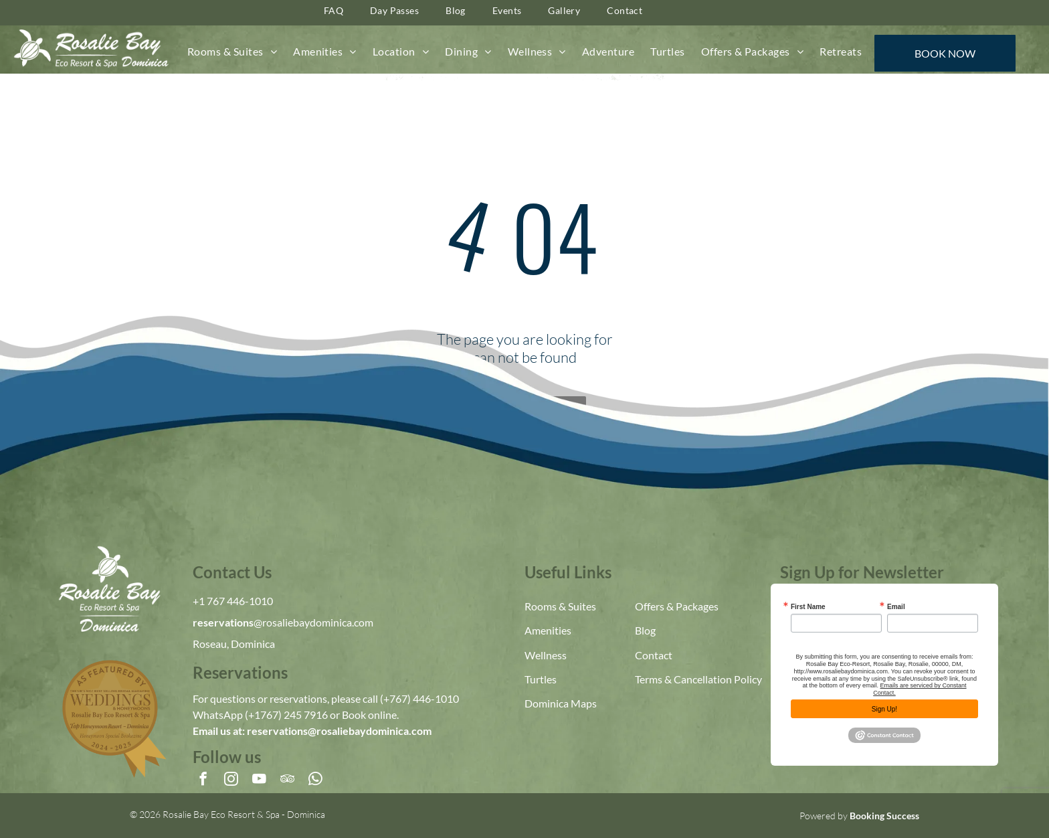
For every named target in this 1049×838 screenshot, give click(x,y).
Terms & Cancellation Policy (698, 679)
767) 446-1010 (424, 698)
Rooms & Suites (560, 606)
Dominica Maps (560, 703)
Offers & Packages (677, 606)
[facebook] (203, 780)
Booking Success (884, 815)
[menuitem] (232, 51)
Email (896, 607)
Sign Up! (884, 709)
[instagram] (231, 780)
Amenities (547, 630)
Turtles (540, 679)
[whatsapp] (315, 780)
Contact (653, 655)
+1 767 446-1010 (233, 600)
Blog (645, 630)
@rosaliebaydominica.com (313, 622)
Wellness (545, 655)
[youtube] (259, 780)
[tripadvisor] (287, 780)
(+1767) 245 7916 (286, 714)
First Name (808, 607)
